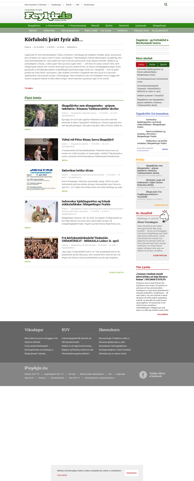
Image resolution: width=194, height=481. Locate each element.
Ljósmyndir (140, 25)
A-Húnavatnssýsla (55, 25)
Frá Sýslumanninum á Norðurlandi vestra (152, 164)
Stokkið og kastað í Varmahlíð (150, 179)
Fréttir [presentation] (141, 148)
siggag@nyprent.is (69, 214)
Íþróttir (109, 25)
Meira (28, 129)
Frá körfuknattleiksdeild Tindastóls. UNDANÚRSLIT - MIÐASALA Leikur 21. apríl (149, 173)
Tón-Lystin (105, 30)
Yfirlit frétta (116, 272)
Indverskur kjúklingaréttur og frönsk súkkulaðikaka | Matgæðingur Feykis (150, 156)
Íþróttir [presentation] (163, 148)
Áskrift (69, 4)
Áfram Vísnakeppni (147, 317)
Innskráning (89, 4)
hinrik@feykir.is (68, 115)
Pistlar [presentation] (152, 148)
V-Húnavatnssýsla (77, 25)
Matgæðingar (159, 25)
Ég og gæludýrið (160, 30)
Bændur (33, 30)
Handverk (124, 25)
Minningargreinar (70, 30)
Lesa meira (162, 431)
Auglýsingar (56, 4)
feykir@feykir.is (143, 241)
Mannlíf (95, 25)
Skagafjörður (34, 25)
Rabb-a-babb (91, 30)
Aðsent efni (49, 30)
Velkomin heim (141, 30)
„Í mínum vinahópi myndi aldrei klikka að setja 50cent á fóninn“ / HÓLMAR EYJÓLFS (151, 393)
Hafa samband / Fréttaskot (36, 4)
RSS (77, 4)
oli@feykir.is (72, 47)
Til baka (29, 88)
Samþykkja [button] (131, 473)
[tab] (141, 148)
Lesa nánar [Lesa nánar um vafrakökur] (62, 475)
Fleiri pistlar (161, 300)
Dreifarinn (123, 30)
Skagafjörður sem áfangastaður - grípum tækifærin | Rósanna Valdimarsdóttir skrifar (151, 187)
